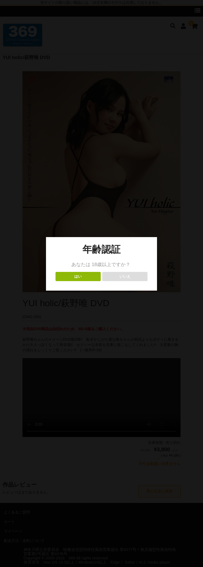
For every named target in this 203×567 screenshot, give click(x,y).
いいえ (124, 276)
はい (78, 276)
